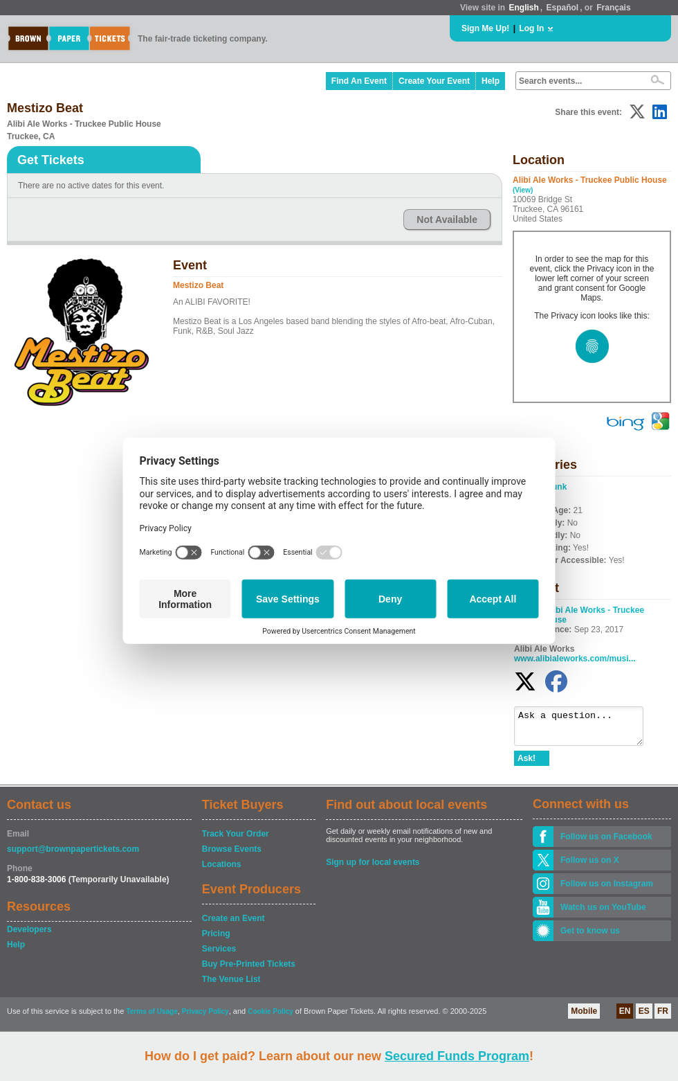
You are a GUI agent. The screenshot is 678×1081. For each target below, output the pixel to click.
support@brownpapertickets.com (73, 855)
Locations (221, 870)
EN (625, 1017)
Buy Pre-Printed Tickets (248, 970)
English (523, 7)
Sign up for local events (372, 868)
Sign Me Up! (485, 28)
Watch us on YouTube (603, 913)
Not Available (446, 219)
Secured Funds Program (457, 1056)
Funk (557, 487)
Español (563, 7)
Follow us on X (589, 866)
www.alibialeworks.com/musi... (575, 658)
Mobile (584, 1017)
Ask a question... (585, 729)
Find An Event (359, 81)
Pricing (216, 940)
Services (219, 955)
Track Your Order (235, 840)
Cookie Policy (270, 1017)
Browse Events (232, 855)
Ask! (526, 764)
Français (613, 7)
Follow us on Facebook (606, 843)
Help (491, 81)
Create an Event (233, 924)
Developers (29, 935)
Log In (531, 28)
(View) (523, 190)
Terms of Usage (151, 1017)
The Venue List (231, 985)
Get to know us (590, 937)
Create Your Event (434, 81)
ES (644, 1017)
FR (662, 1017)
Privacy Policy (205, 1017)
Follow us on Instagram (606, 890)
